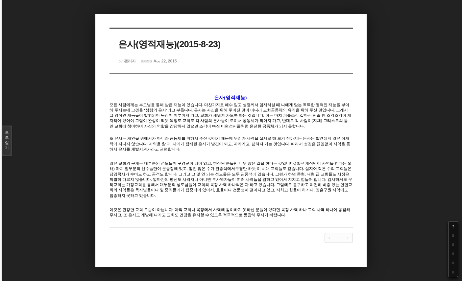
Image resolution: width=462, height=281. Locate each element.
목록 (7, 141)
